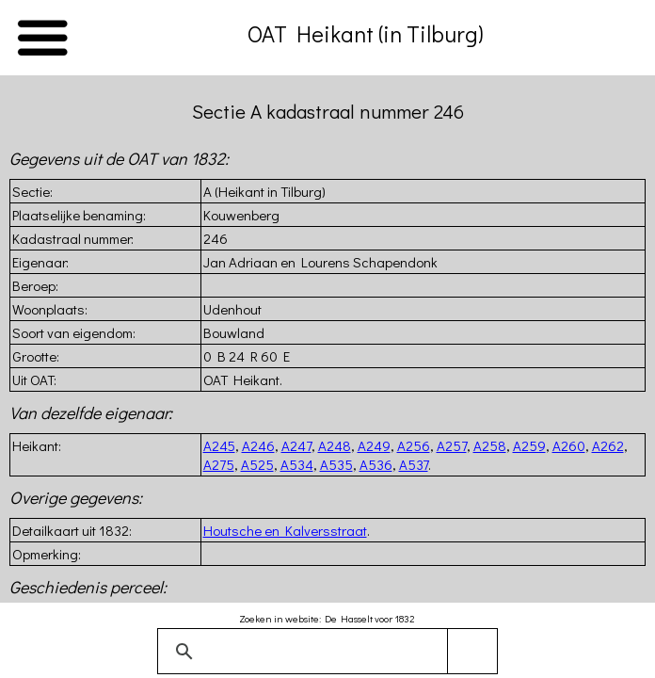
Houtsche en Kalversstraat (285, 530)
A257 (452, 445)
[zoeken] (324, 651)
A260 (568, 445)
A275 (218, 464)
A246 (258, 445)
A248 (334, 445)
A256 (413, 445)
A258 (489, 445)
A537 (413, 464)
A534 (296, 464)
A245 (219, 445)
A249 (374, 445)
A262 (608, 445)
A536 (375, 464)
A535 (336, 464)
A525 (257, 464)
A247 (296, 445)
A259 (529, 445)
